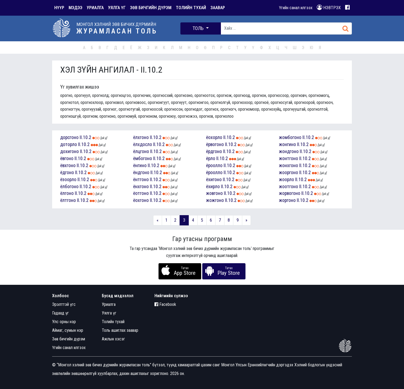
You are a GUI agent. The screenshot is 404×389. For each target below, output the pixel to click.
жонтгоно (288, 158)
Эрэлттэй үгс (64, 304)
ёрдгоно (214, 151)
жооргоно (288, 172)
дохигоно (69, 151)
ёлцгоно (141, 151)
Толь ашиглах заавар (120, 330)
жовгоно (214, 193)
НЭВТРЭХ (329, 7)
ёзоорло (68, 179)
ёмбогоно (142, 158)
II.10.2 (85, 137)
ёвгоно (66, 158)
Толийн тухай (113, 321)
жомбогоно (290, 137)
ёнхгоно (141, 186)
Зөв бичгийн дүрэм (68, 338)
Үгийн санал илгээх (295, 7)
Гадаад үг (60, 313)
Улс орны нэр (64, 321)
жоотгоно (288, 186)
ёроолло (214, 165)
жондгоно (289, 151)
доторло (68, 144)
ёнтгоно (141, 179)
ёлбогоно (69, 186)
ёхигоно (214, 179)
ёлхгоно (141, 137)
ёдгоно (67, 172)
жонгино (287, 144)
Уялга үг (109, 313)
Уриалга (109, 304)
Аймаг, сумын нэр (67, 330)
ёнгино (140, 165)
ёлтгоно (68, 200)
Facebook (165, 304)
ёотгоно (141, 193)
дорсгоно (69, 137)
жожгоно (215, 200)
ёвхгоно (68, 165)
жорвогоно (289, 193)
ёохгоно (141, 200)
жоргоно (287, 200)
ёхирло (213, 186)
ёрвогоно (215, 144)
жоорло (286, 179)
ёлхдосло (142, 144)
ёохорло (214, 137)
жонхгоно (288, 165)
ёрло (210, 158)
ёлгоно (67, 193)
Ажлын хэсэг (113, 338)
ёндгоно (141, 172)
